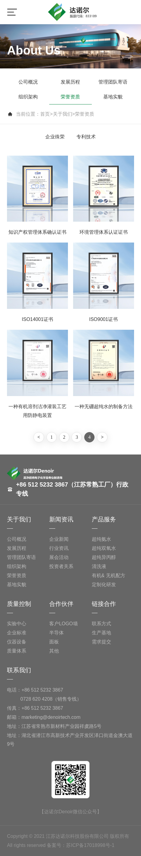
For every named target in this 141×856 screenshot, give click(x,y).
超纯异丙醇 (104, 557)
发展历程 (70, 81)
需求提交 (101, 641)
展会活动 (59, 557)
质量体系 (16, 650)
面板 (54, 641)
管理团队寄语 (112, 81)
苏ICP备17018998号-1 (90, 845)
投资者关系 (61, 566)
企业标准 (16, 632)
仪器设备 (16, 641)
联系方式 (101, 623)
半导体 (56, 632)
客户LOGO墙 (63, 623)
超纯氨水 (101, 539)
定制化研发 (104, 584)
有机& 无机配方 (108, 575)
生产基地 (101, 632)
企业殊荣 (55, 136)
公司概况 (28, 81)
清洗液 (99, 566)
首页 (45, 114)
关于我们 (62, 114)
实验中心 (16, 623)
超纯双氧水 (104, 548)
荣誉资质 (70, 96)
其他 (54, 650)
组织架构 (28, 96)
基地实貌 (113, 96)
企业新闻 (59, 539)
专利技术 (86, 136)
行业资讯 (59, 548)
